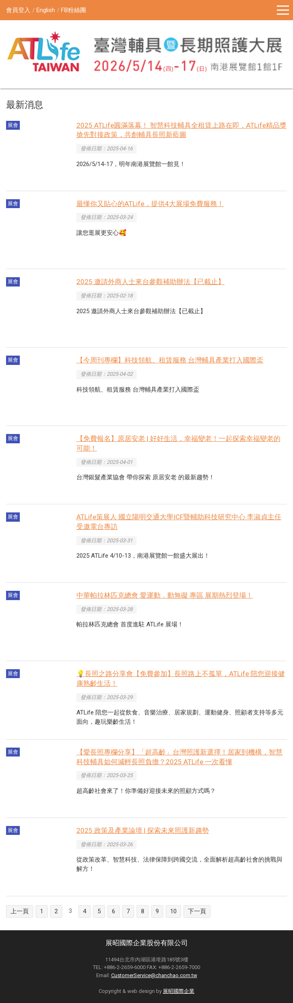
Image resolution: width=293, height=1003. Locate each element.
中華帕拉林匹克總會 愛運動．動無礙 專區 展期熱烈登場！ (164, 595)
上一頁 (20, 911)
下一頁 (197, 911)
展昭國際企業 (178, 991)
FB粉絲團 (73, 10)
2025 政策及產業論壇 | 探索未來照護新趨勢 (142, 830)
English (45, 10)
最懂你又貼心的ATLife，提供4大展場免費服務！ (150, 204)
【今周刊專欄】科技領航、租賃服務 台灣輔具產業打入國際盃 (169, 360)
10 (173, 911)
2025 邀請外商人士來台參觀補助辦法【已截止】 (150, 282)
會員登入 (18, 10)
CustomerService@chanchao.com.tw (154, 975)
